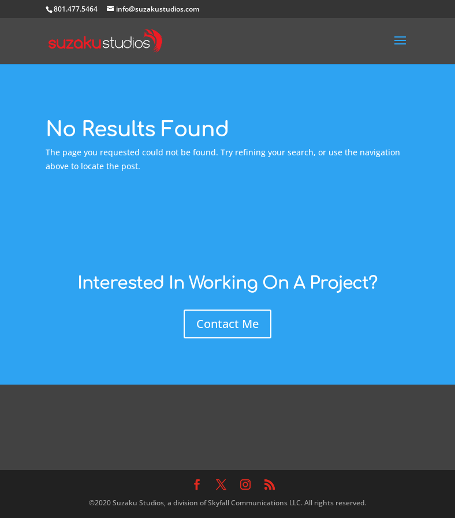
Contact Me (227, 323)
